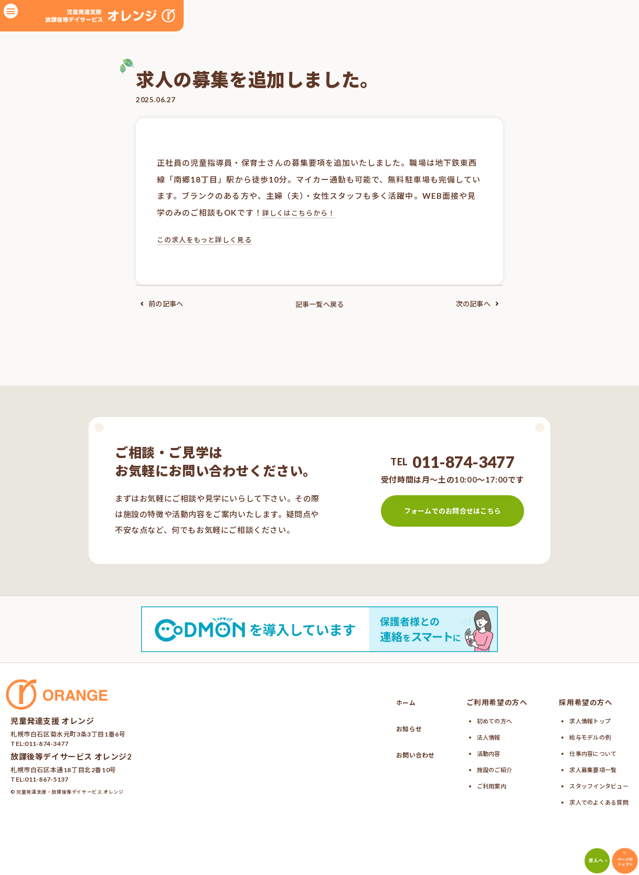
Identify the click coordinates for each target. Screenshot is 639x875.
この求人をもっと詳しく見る (212, 239)
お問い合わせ (400, 754)
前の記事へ (162, 304)
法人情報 (478, 736)
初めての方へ (485, 720)
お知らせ (392, 728)
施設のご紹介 (485, 767)
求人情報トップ (582, 720)
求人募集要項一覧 (585, 767)
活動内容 (478, 752)
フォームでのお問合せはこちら (452, 510)
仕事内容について (585, 752)
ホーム (388, 702)
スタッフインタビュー (593, 783)
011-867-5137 (47, 779)
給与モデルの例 (582, 736)
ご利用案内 (482, 783)
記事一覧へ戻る (319, 303)
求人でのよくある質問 (593, 799)
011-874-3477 (463, 461)
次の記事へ (476, 304)
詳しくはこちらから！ (304, 212)
